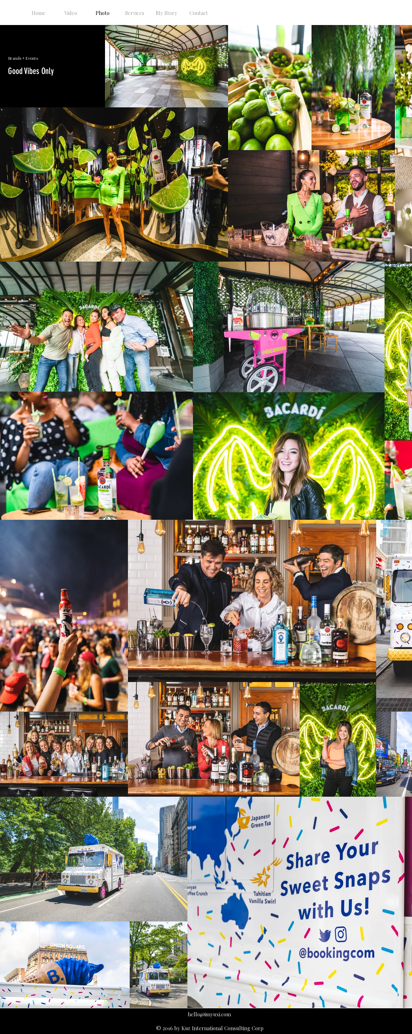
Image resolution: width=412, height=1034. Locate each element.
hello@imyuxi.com (209, 1014)
